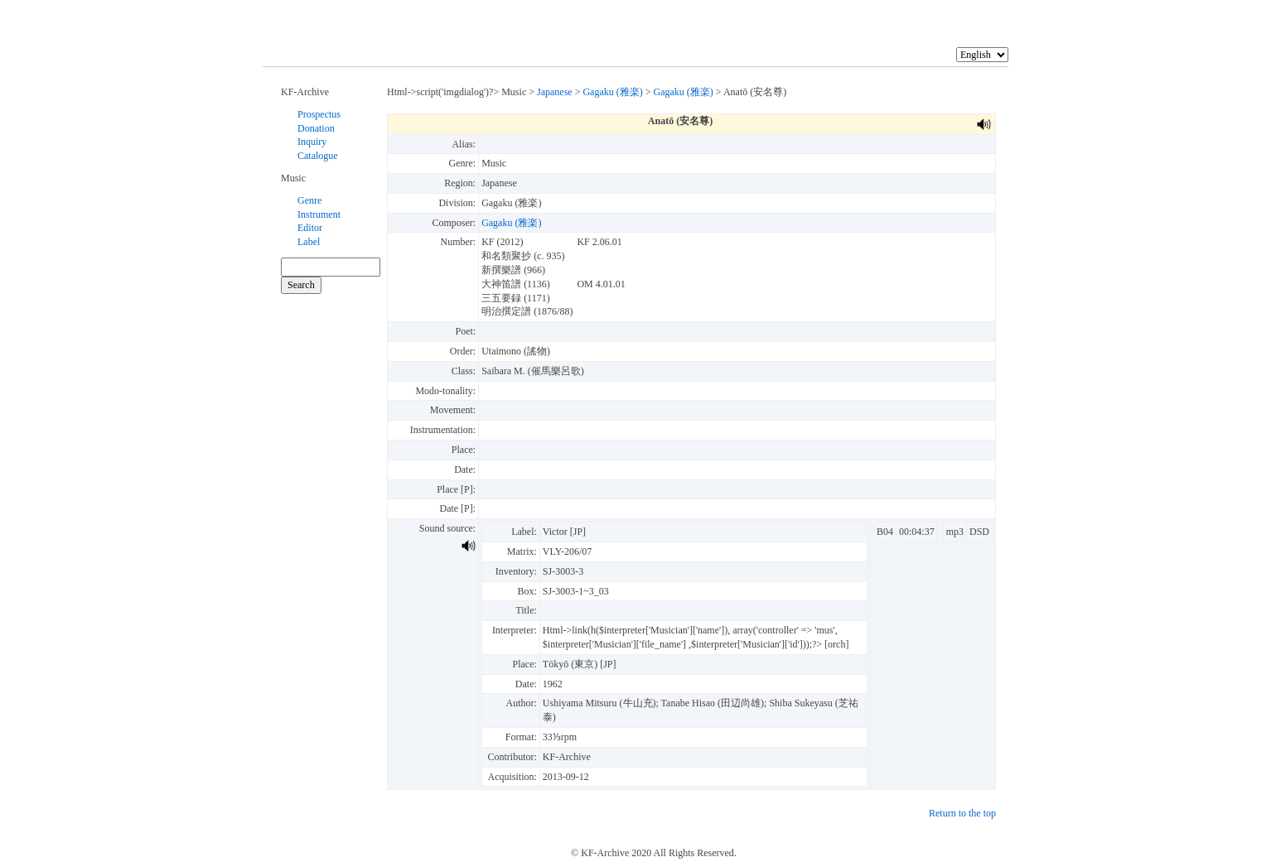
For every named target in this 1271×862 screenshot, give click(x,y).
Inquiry (311, 141)
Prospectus (319, 114)
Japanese (555, 92)
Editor (309, 228)
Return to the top (962, 813)
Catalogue (317, 155)
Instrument (319, 214)
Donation (316, 128)
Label (308, 242)
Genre (309, 200)
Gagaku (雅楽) (612, 92)
